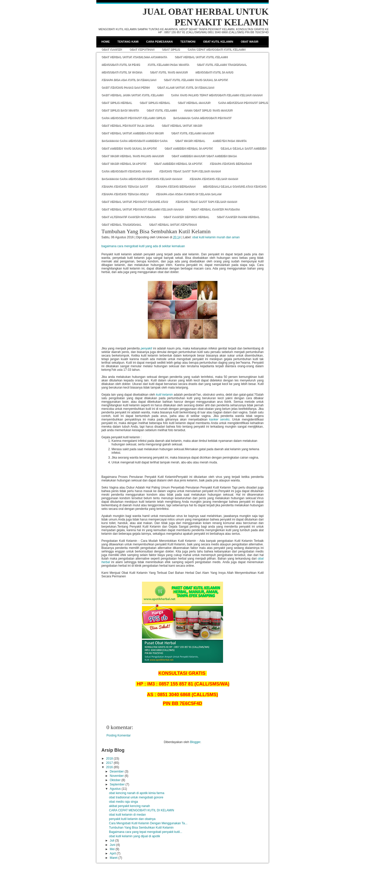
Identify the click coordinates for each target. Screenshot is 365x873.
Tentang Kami (128, 41)
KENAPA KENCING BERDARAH (230, 163)
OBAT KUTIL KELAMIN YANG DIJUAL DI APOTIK (196, 79)
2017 (109, 763)
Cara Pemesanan (159, 41)
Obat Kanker (111, 49)
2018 (109, 758)
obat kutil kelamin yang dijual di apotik (134, 836)
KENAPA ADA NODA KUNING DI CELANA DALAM (188, 193)
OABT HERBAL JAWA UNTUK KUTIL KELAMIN (132, 94)
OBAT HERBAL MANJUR (193, 102)
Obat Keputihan (141, 49)
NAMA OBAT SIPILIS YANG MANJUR (208, 110)
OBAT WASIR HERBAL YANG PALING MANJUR (132, 155)
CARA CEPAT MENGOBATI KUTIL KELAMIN (216, 49)
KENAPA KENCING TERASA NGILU (124, 193)
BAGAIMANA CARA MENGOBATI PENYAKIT (202, 117)
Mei (112, 849)
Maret (114, 858)
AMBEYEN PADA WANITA (229, 140)
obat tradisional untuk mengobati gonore (136, 797)
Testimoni (187, 41)
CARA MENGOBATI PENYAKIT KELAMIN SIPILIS (133, 117)
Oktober (115, 780)
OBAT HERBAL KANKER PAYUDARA (215, 209)
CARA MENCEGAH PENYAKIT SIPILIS (243, 102)
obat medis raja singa (123, 801)
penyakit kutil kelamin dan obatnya (132, 819)
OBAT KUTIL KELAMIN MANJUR (192, 133)
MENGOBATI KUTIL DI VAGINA (121, 72)
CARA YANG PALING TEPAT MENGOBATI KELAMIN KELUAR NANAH (216, 94)
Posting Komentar (118, 735)
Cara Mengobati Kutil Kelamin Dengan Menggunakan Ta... (148, 823)
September (117, 784)
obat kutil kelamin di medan (127, 814)
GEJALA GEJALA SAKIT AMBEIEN (243, 148)
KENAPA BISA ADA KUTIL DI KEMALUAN (128, 79)
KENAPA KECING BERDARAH (175, 186)
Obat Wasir (249, 41)
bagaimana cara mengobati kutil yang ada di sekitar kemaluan (143, 246)
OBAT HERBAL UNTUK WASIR (181, 125)
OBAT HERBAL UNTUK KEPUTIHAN (172, 224)
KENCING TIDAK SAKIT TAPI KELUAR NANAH (189, 171)
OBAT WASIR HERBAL (190, 140)
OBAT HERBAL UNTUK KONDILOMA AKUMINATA (134, 56)
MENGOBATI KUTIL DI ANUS (214, 72)
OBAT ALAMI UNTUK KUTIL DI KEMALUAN (185, 87)
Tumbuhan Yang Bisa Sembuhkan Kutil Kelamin (156, 231)
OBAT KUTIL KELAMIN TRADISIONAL (222, 64)
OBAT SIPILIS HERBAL (116, 102)
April (113, 853)
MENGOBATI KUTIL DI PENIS (120, 64)
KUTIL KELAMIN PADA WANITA (168, 64)
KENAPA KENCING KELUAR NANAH (213, 178)
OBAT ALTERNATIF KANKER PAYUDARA (128, 216)
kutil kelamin (164, 394)
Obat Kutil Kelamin (218, 41)
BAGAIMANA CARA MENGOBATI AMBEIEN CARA (134, 140)
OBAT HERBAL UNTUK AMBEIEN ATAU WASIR (132, 133)
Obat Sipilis (171, 49)
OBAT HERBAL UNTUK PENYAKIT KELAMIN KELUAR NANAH (142, 209)
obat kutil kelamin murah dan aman (216, 237)
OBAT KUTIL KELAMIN (161, 110)
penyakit (146, 348)
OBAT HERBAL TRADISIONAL (121, 224)
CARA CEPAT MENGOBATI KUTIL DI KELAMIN (141, 810)
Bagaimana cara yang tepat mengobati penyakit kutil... (145, 832)
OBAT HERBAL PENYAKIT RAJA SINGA (127, 125)
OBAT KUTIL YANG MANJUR (169, 72)
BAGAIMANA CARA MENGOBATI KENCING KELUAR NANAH (141, 178)
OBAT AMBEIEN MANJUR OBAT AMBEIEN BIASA (204, 155)
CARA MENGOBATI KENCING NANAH (126, 171)
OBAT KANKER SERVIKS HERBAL (186, 216)
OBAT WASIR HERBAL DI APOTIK (123, 163)
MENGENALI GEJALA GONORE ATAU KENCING (234, 186)
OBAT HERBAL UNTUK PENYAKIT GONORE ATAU (134, 201)
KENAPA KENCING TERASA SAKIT (124, 186)
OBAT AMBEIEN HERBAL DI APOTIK (188, 148)
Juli (112, 840)
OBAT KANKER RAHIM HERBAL (238, 216)
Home (105, 41)
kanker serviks (219, 419)
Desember (117, 771)
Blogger (195, 742)
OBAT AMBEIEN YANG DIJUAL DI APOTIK (129, 148)
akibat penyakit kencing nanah (129, 806)
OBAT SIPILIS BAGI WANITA (120, 110)
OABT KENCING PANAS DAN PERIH (125, 87)
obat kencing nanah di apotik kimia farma (136, 793)
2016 (109, 767)
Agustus (115, 789)
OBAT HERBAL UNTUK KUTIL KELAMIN (201, 56)
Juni (112, 845)
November (117, 776)
